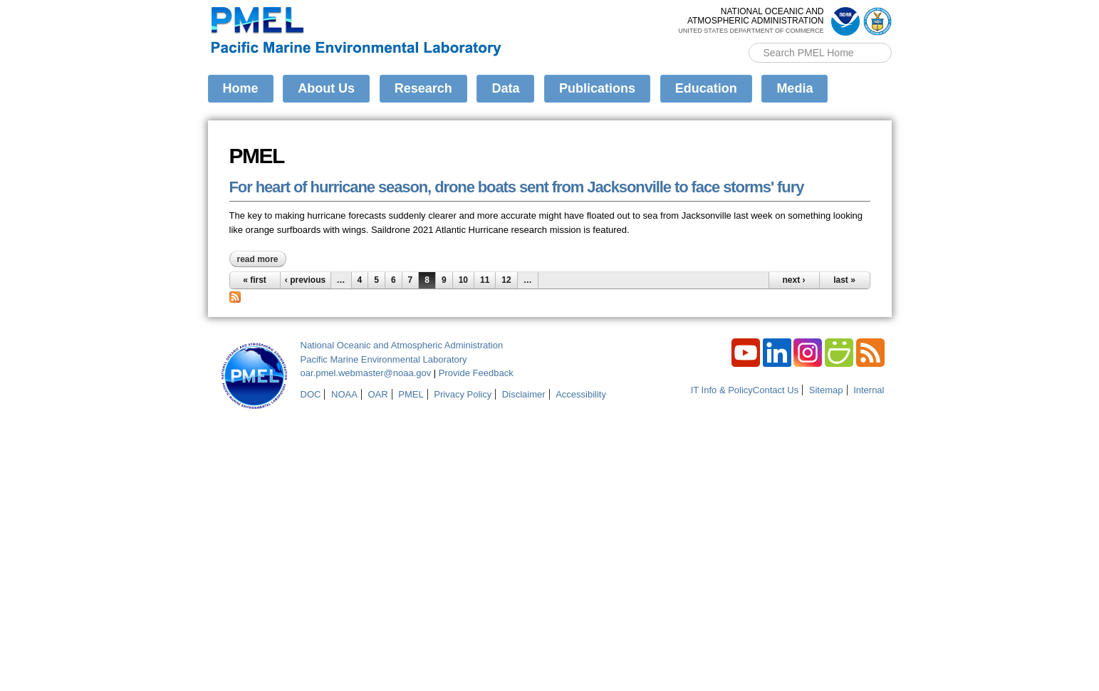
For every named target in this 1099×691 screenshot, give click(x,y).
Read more (261, 259)
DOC (311, 394)
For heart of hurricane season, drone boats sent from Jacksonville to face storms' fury (516, 187)
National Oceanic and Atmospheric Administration (402, 345)
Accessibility (581, 394)
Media (794, 88)
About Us (326, 88)
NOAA (344, 394)
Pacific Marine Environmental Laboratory (384, 359)
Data (505, 88)
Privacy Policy (462, 394)
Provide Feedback (476, 373)
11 (484, 280)
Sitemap (826, 390)
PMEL (410, 394)
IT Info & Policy (722, 390)
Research (423, 88)
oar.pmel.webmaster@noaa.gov (366, 373)
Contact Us (775, 390)
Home (241, 88)
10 (463, 280)
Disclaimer (524, 394)
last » (844, 280)
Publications (597, 88)
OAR (377, 394)
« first (254, 280)
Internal (868, 390)
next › (793, 280)
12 (506, 280)
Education (706, 88)
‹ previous (305, 280)
